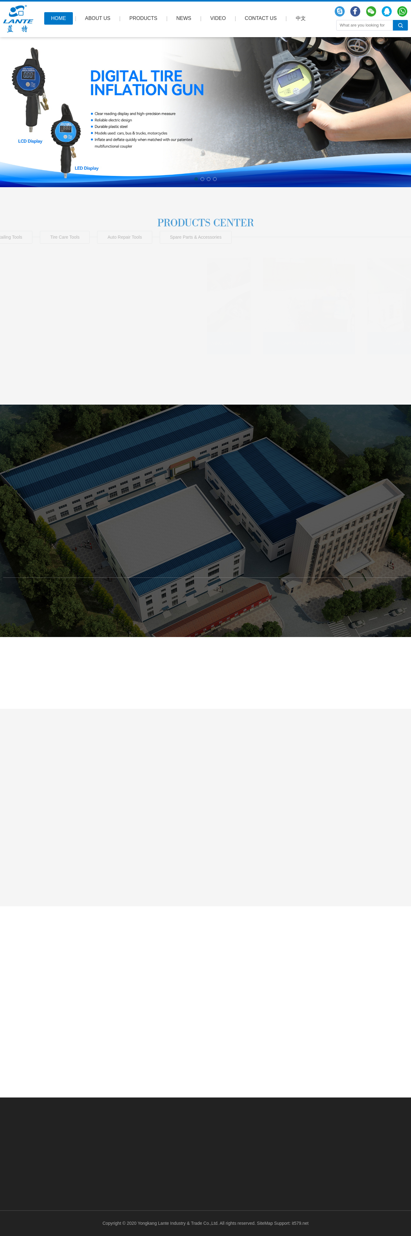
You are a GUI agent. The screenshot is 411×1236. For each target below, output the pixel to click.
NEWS (183, 18)
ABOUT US (98, 18)
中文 (301, 18)
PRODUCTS (144, 18)
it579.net (300, 1223)
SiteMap (265, 1223)
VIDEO (218, 18)
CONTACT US (261, 18)
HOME (58, 18)
